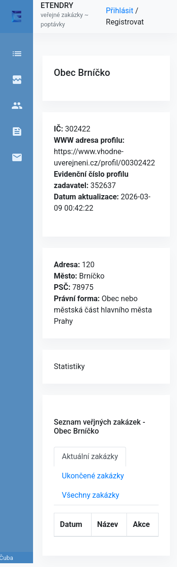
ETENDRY (57, 5)
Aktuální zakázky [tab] (90, 456)
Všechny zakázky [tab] (90, 495)
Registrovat (125, 21)
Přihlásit (120, 10)
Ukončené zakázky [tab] (93, 475)
